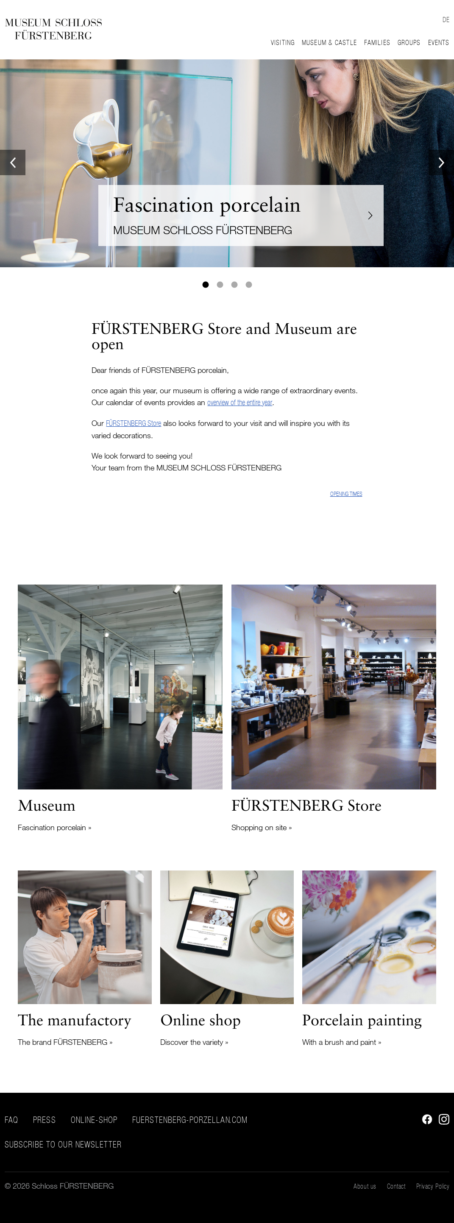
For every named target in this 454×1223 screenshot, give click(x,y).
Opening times (346, 493)
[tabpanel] (227, 163)
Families (377, 42)
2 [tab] (220, 284)
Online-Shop (94, 1120)
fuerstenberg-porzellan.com (190, 1120)
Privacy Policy (433, 1186)
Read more (120, 709)
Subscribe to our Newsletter (63, 1145)
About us (365, 1186)
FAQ (11, 1120)
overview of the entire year (239, 402)
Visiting (283, 42)
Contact (396, 1186)
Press (44, 1120)
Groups (409, 42)
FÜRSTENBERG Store (133, 423)
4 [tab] (248, 284)
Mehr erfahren (227, 163)
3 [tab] (234, 284)
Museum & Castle (329, 42)
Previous (12, 162)
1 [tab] (205, 284)
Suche (421, 18)
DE (446, 19)
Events (439, 42)
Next (441, 162)
